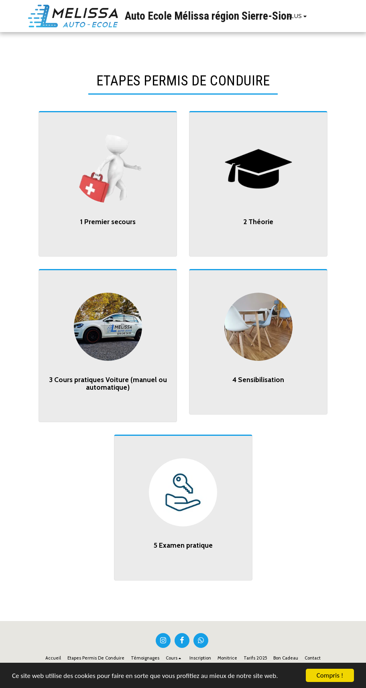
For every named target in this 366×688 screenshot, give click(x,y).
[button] (321, 16)
